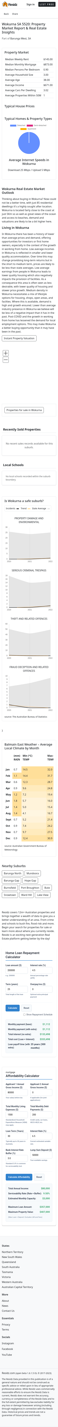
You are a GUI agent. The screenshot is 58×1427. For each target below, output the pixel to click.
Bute (47, 887)
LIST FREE (47, 4)
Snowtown (10, 895)
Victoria (6, 1277)
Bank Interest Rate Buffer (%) (17, 1158)
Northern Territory (12, 1252)
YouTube (7, 1354)
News (5, 1306)
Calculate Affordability (19, 1177)
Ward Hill (26, 895)
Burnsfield (10, 887)
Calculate (12, 1008)
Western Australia (12, 1282)
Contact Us (8, 1311)
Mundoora (33, 873)
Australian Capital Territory (17, 1287)
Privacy (6, 1324)
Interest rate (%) (41, 972)
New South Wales (12, 1257)
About (5, 1301)
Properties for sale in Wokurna (24, 410)
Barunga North (12, 873)
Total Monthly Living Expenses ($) (17, 1116)
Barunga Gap (11, 880)
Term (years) (17, 989)
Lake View (42, 895)
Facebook (7, 1349)
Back (6, 13)
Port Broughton (30, 887)
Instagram (8, 1343)
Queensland (9, 1262)
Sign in (30, 4)
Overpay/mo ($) (41, 990)
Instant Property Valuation (19, 338)
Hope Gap (30, 880)
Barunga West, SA (20, 38)
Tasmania (7, 1272)
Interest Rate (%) (41, 1137)
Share (15, 13)
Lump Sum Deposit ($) (41, 1155)
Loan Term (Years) (17, 1137)
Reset (26, 1008)
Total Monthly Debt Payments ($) (41, 1114)
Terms (5, 1329)
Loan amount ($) (17, 970)
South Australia (10, 1267)
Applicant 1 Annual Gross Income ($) (17, 1091)
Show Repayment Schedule (37, 1014)
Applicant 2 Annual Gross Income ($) (41, 1092)
